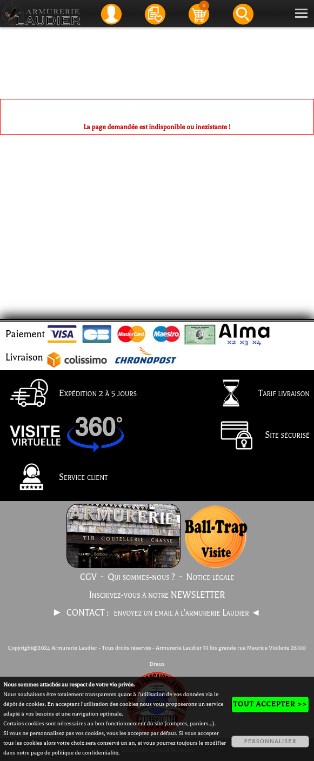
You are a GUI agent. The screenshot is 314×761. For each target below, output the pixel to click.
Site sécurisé (260, 436)
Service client (56, 478)
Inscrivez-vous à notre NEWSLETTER (157, 595)
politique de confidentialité (85, 752)
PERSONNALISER (270, 741)
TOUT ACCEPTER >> (270, 704)
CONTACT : (88, 613)
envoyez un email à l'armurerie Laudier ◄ (187, 613)
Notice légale (210, 577)
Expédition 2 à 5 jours (70, 394)
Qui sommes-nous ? (141, 577)
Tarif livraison (257, 394)
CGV (88, 577)
